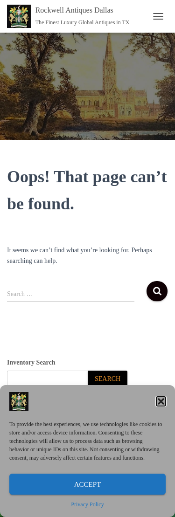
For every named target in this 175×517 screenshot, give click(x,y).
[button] (161, 401)
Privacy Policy (87, 504)
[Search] (107, 379)
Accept (87, 484)
